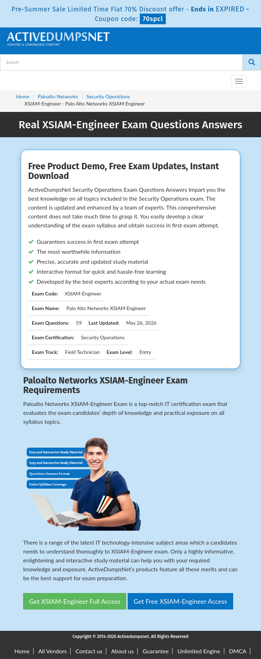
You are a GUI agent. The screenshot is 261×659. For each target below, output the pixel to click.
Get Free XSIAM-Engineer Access (180, 601)
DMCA (237, 651)
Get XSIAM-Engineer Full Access (74, 601)
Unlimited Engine (199, 651)
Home (22, 96)
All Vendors (52, 651)
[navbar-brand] (14, 78)
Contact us (89, 651)
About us (122, 651)
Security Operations (108, 96)
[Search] (251, 62)
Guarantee (156, 651)
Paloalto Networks (58, 96)
